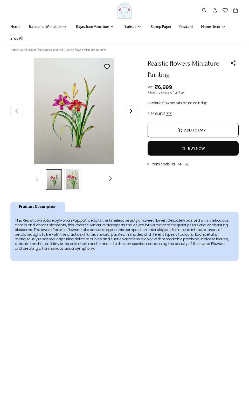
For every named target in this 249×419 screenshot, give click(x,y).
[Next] (110, 179)
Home (14, 49)
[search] (204, 10)
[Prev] (37, 179)
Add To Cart (193, 130)
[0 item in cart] (235, 10)
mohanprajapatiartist (50, 49)
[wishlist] (225, 10)
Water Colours (27, 49)
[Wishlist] (107, 67)
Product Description (38, 206)
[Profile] (215, 10)
